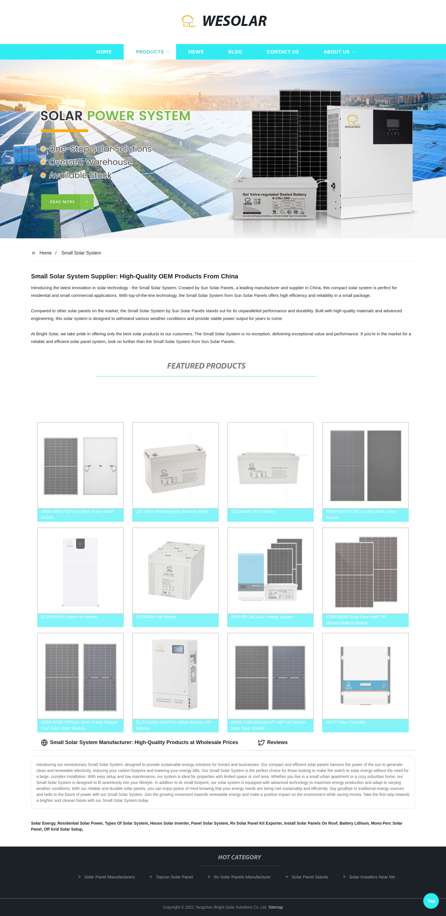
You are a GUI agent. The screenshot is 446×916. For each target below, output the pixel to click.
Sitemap (275, 907)
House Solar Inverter (169, 823)
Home (104, 53)
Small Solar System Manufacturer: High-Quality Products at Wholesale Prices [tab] (139, 742)
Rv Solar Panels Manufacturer (245, 876)
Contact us (283, 53)
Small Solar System (81, 252)
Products (150, 53)
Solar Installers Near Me (375, 876)
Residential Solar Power (80, 823)
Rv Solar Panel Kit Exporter (256, 823)
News (196, 53)
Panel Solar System (209, 823)
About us (336, 53)
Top (431, 899)
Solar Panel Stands (313, 876)
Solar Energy (43, 823)
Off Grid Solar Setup (63, 829)
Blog (235, 53)
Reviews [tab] (273, 742)
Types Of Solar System (126, 823)
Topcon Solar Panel (177, 876)
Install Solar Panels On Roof (310, 823)
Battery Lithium (354, 823)
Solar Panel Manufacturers (113, 876)
